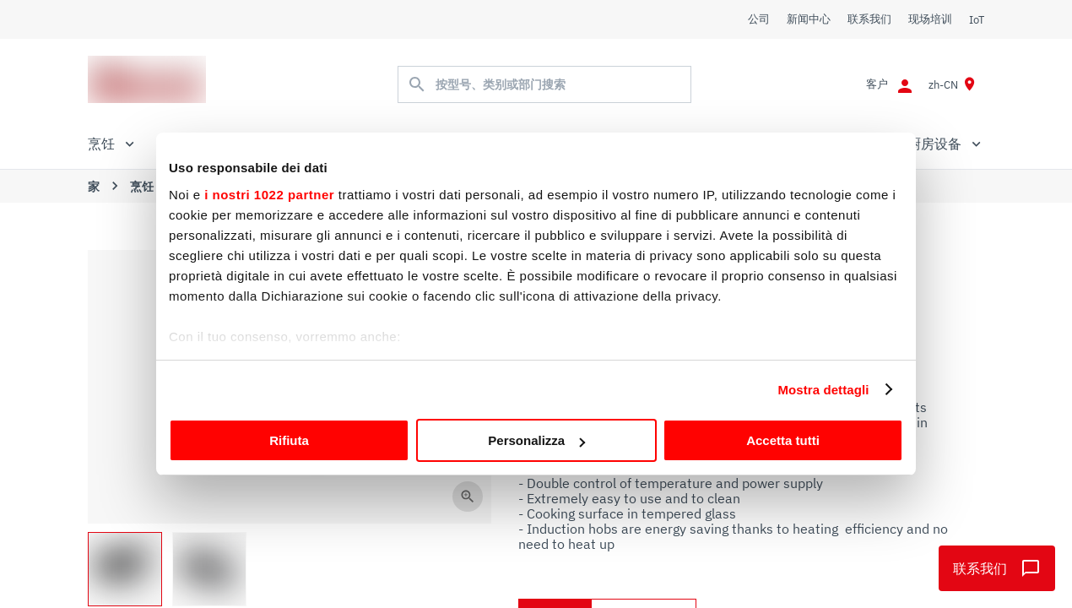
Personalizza (536, 440)
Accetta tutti (783, 440)
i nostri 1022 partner (269, 194)
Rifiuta (289, 440)
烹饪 (142, 186)
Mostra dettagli (823, 390)
